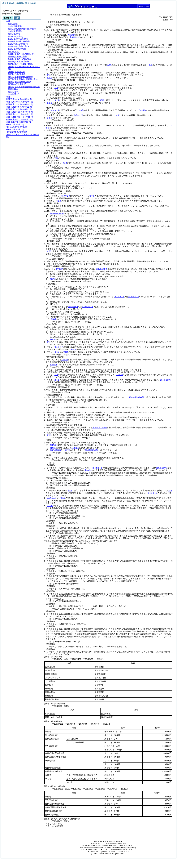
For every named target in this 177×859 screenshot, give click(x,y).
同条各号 (75, 448)
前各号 (54, 319)
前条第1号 (65, 196)
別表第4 (64, 359)
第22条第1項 (165, 380)
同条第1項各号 (91, 450)
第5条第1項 (52, 498)
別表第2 (142, 110)
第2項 (65, 352)
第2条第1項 (97, 468)
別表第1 (71, 35)
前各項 (50, 103)
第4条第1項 (153, 493)
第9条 (81, 110)
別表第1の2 (75, 37)
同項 (170, 490)
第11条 (50, 505)
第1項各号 (58, 347)
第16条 (53, 445)
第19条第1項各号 (136, 397)
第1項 (56, 100)
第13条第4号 (161, 468)
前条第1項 (55, 110)
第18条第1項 (55, 450)
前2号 (52, 279)
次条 (65, 163)
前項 (49, 75)
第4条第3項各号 (57, 213)
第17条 (53, 448)
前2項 (49, 77)
